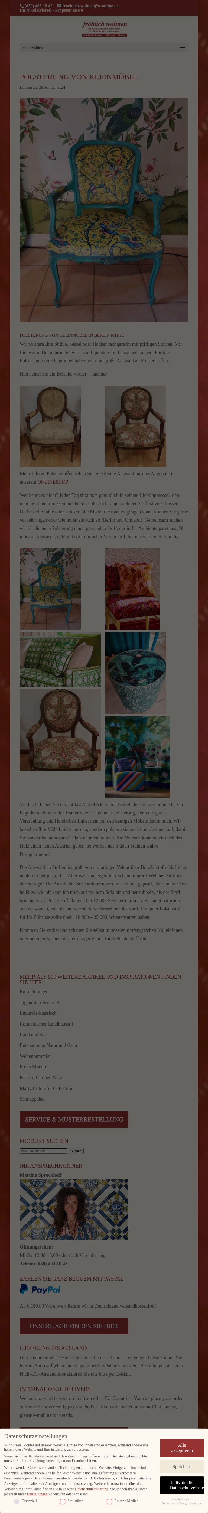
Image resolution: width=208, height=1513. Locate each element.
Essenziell (25, 1499)
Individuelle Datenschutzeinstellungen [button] (187, 1483)
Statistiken (71, 1499)
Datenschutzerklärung (91, 1487)
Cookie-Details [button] (181, 1497)
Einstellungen (37, 1492)
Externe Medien (123, 1499)
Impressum (196, 1501)
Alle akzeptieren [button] (182, 1445)
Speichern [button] (182, 1464)
